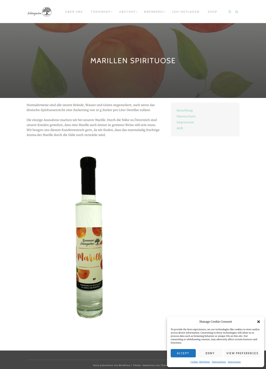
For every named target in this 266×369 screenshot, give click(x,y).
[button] (258, 322)
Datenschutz (219, 362)
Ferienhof (101, 11)
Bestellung (185, 110)
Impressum (234, 362)
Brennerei (154, 11)
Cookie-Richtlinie (200, 362)
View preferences (242, 353)
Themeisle (167, 365)
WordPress (124, 365)
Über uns (74, 11)
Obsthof (127, 11)
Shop (212, 11)
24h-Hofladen (186, 11)
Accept (183, 353)
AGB (180, 128)
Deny (210, 353)
